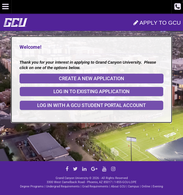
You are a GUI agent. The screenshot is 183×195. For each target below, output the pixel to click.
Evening (158, 186)
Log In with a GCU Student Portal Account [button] (91, 105)
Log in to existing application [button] (91, 91)
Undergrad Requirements (63, 186)
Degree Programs (32, 186)
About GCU (118, 186)
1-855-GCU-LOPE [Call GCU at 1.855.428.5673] (125, 182)
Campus (133, 186)
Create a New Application (91, 78)
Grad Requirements (95, 186)
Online (146, 186)
